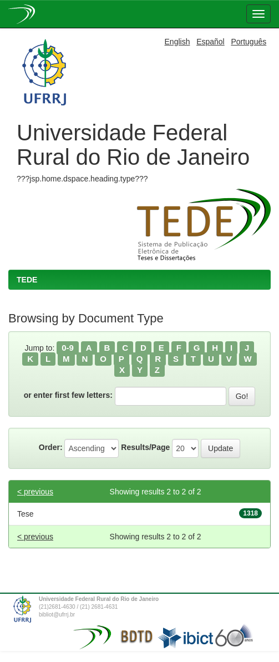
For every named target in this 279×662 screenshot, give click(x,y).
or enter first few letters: (68, 395)
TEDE (27, 279)
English (177, 41)
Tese (25, 513)
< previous (35, 491)
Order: (51, 447)
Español (210, 41)
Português (248, 41)
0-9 (68, 347)
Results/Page (145, 447)
